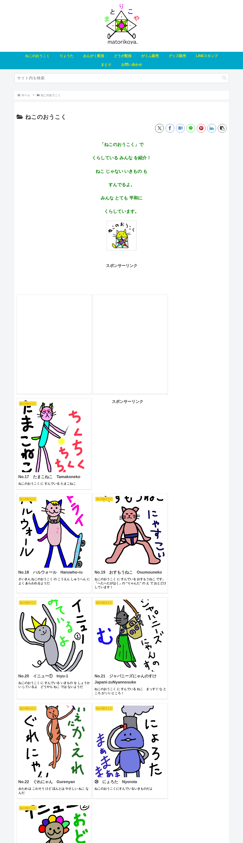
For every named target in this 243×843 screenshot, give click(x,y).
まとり (184, 829)
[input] (121, 78)
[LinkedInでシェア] (211, 128)
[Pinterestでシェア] (201, 128)
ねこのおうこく (41, 829)
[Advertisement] (122, 279)
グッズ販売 (144, 829)
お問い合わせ (203, 829)
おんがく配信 (83, 829)
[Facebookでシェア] (170, 128)
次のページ (121, 778)
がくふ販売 (124, 829)
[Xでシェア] (159, 128)
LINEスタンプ (166, 829)
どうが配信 (104, 829)
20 (133, 795)
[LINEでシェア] (190, 128)
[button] (224, 77)
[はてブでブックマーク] (180, 128)
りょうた (63, 829)
